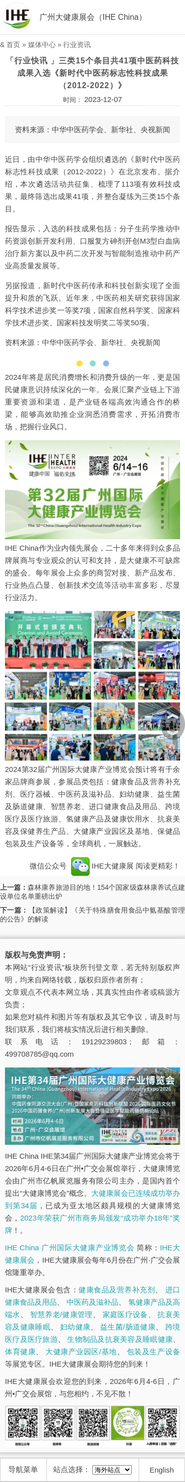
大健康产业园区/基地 (80, 1351)
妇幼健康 (75, 1327)
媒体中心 (42, 45)
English (161, 1470)
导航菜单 (23, 1469)
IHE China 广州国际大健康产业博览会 (69, 1247)
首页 (13, 45)
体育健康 (20, 1351)
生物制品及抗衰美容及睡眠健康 (120, 1339)
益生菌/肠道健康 (127, 1327)
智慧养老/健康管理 (61, 1314)
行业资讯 (77, 45)
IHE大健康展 (102, 866)
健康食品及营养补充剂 (116, 1289)
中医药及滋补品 (92, 1302)
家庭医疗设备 (125, 1314)
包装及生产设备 (153, 1351)
